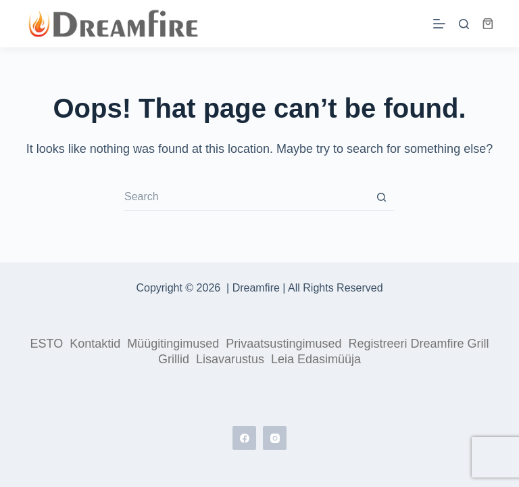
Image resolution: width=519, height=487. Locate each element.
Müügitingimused (173, 344)
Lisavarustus (230, 359)
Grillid (173, 359)
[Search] (464, 24)
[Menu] (439, 24)
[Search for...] (246, 197)
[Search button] (381, 197)
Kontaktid (95, 344)
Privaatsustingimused (283, 344)
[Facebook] (244, 438)
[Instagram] (275, 438)
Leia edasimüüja (316, 359)
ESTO (47, 344)
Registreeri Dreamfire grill (418, 344)
